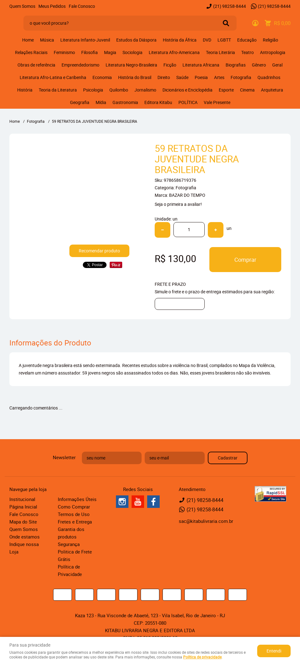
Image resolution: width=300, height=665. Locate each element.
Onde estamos (24, 536)
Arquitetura (272, 90)
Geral (277, 65)
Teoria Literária (220, 52)
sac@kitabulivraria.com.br (206, 521)
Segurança (69, 544)
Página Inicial (23, 507)
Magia (110, 52)
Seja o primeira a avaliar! (178, 204)
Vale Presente (217, 102)
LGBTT (224, 40)
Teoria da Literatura (58, 90)
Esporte (226, 90)
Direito (164, 77)
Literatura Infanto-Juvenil (85, 40)
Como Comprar (74, 507)
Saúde (182, 77)
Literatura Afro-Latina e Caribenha (53, 77)
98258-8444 (229, 6)
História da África (180, 40)
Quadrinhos (269, 77)
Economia (102, 77)
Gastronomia (125, 102)
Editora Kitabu (158, 102)
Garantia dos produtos (71, 533)
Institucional (22, 499)
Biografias (236, 65)
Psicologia (93, 90)
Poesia (201, 77)
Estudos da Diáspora (136, 40)
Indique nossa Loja (24, 548)
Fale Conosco (82, 6)
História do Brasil (134, 77)
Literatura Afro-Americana (174, 52)
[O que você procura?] (225, 23)
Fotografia (241, 77)
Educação (247, 40)
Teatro (247, 52)
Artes (219, 77)
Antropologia (272, 52)
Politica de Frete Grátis (75, 555)
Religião (270, 40)
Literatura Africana (200, 65)
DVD (207, 40)
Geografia (79, 102)
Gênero (259, 65)
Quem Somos (22, 6)
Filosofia (89, 52)
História (24, 90)
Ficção (169, 65)
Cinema (247, 90)
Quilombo (118, 90)
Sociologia (132, 52)
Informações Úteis (77, 499)
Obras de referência (36, 65)
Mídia (101, 102)
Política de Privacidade (70, 570)
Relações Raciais (31, 52)
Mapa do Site (23, 522)
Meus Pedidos (52, 6)
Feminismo (64, 52)
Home (28, 40)
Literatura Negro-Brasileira (131, 65)
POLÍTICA (188, 102)
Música (47, 40)
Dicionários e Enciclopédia (187, 90)
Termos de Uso (74, 514)
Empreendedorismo (80, 65)
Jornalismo (145, 90)
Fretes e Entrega (75, 522)
